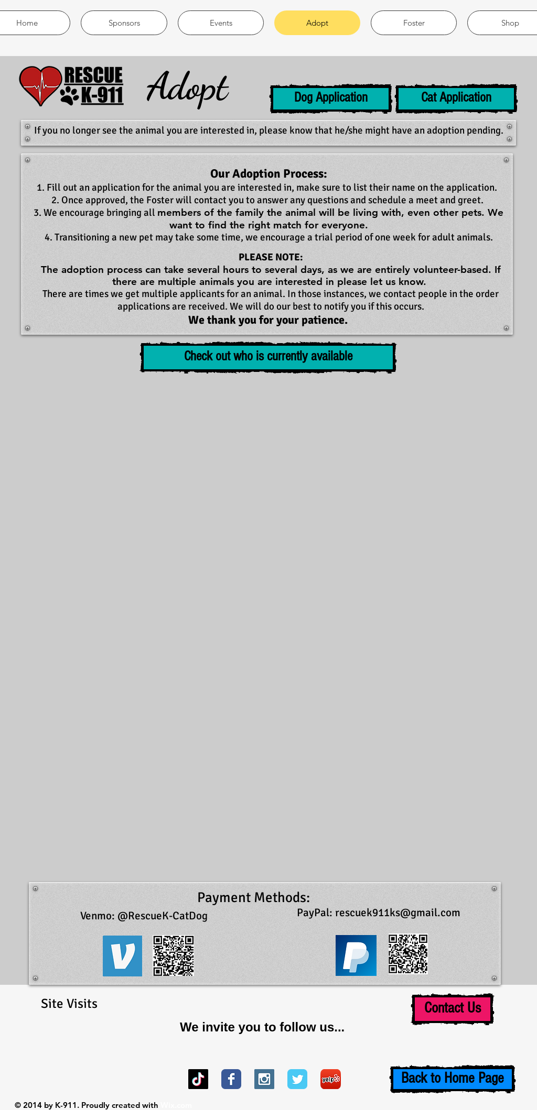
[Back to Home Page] (452, 1079)
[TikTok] (198, 1079)
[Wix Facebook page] (231, 1079)
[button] (268, 357)
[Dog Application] (331, 98)
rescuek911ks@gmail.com (397, 912)
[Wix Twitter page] (297, 1079)
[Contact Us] (452, 1009)
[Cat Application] (456, 98)
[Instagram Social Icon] (264, 1079)
